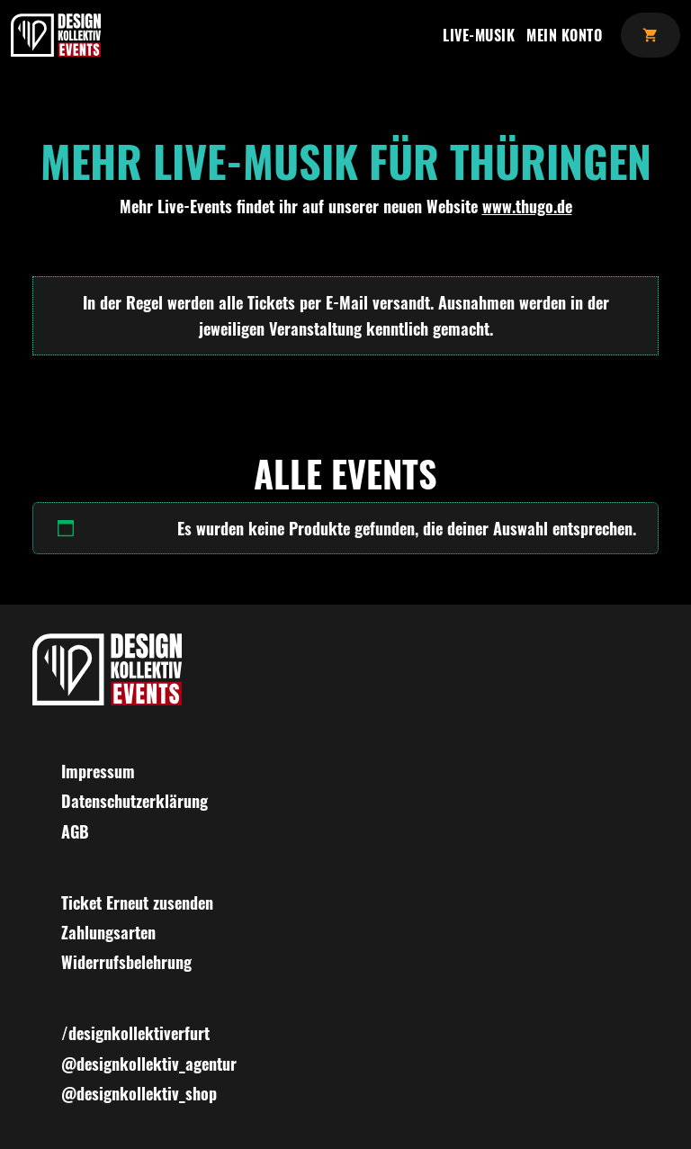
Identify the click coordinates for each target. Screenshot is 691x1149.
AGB (75, 831)
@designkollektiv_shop (139, 1093)
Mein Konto (564, 35)
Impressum (98, 771)
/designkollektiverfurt (135, 1033)
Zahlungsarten (108, 932)
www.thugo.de (527, 206)
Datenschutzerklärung (134, 800)
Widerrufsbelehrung (126, 962)
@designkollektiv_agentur (149, 1063)
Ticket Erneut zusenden (137, 902)
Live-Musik (479, 35)
